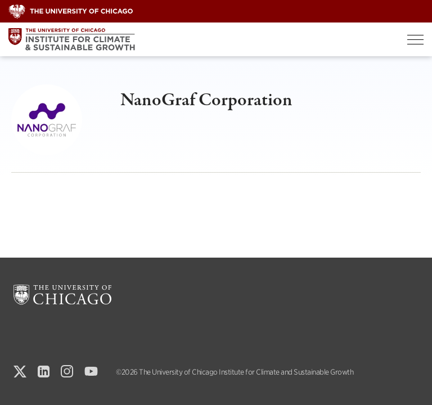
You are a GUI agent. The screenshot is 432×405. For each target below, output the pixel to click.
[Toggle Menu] (415, 39)
